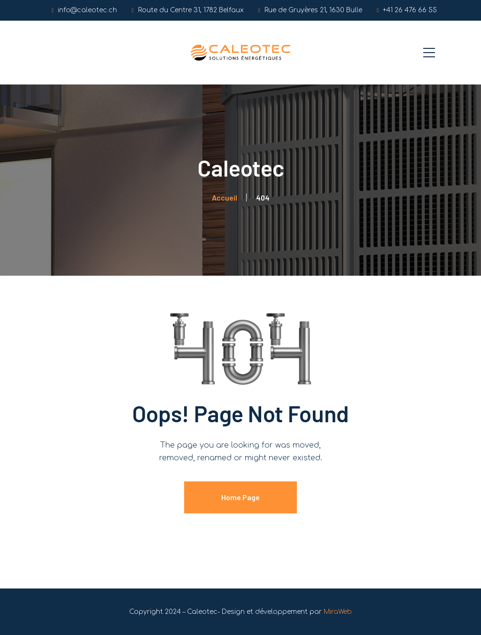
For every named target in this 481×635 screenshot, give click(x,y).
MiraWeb (338, 611)
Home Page (240, 497)
